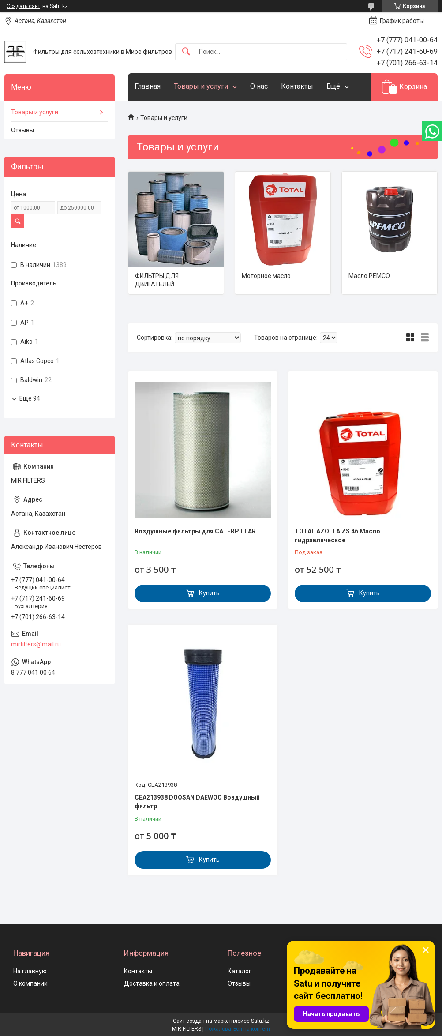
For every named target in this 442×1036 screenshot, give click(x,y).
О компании (30, 983)
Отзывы (22, 130)
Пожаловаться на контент (237, 1029)
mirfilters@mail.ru (36, 644)
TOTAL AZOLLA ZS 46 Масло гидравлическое (337, 536)
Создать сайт (23, 6)
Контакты (297, 86)
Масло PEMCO (369, 275)
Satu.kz (260, 1021)
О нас (259, 86)
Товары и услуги (201, 86)
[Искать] (186, 52)
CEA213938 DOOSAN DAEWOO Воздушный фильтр (197, 802)
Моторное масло (266, 275)
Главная (148, 86)
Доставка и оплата (152, 983)
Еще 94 (29, 398)
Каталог (239, 971)
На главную (30, 971)
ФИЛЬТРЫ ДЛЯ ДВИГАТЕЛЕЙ (157, 280)
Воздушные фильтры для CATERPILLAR (195, 531)
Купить (209, 593)
